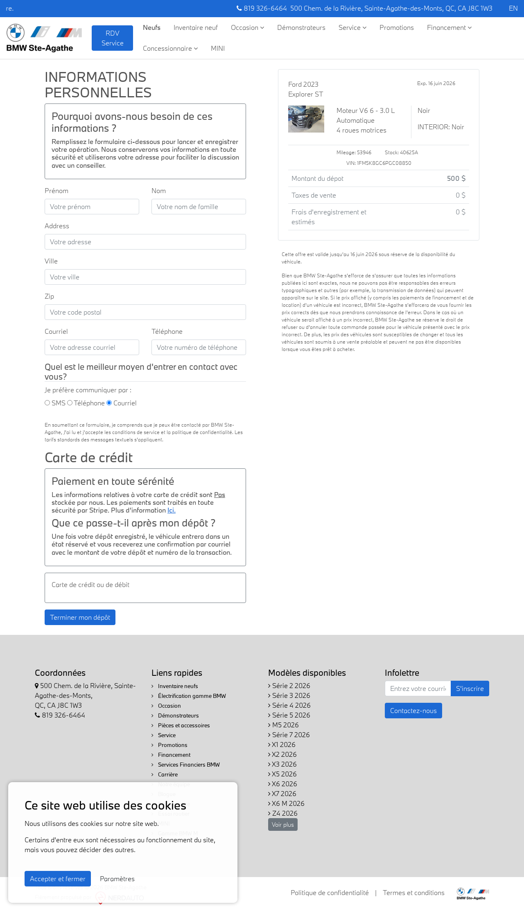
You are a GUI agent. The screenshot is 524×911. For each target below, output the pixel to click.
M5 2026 (283, 724)
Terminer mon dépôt (80, 617)
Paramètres (117, 878)
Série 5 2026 (289, 715)
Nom (158, 190)
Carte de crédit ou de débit (90, 584)
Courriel (56, 331)
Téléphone (167, 331)
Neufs (151, 27)
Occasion (247, 27)
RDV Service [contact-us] (113, 38)
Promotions (396, 27)
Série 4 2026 (289, 705)
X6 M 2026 (286, 803)
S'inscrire (470, 688)
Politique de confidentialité (330, 892)
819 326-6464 (262, 8)
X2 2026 (282, 754)
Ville (51, 260)
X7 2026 (282, 793)
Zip (49, 296)
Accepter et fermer (58, 878)
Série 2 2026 (289, 685)
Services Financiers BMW (185, 764)
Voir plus (283, 824)
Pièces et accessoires (180, 725)
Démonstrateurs (301, 27)
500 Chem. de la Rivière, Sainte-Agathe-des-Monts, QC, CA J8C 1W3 (391, 8)
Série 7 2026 (289, 734)
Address (57, 225)
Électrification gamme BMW (188, 696)
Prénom (56, 190)
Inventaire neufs (174, 686)
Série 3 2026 (289, 695)
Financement (449, 27)
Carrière (164, 774)
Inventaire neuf (196, 27)
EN (513, 8)
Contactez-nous (413, 710)
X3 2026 (282, 764)
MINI (218, 48)
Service (352, 27)
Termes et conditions (414, 892)
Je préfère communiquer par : (88, 389)
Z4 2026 (283, 813)
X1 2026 (282, 744)
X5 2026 (282, 773)
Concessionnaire (170, 48)
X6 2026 (282, 783)
